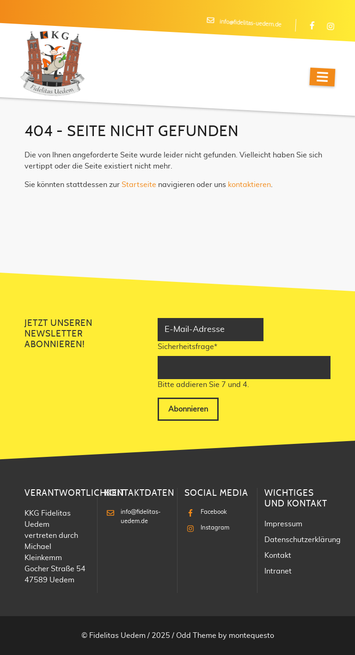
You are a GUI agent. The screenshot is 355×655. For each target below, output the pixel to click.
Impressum (283, 524)
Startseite (139, 184)
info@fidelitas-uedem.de (251, 23)
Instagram (215, 528)
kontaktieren (249, 184)
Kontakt (277, 555)
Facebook (214, 512)
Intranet (278, 571)
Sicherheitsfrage (187, 345)
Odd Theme (196, 635)
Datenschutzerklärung (302, 539)
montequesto (251, 635)
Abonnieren (188, 409)
